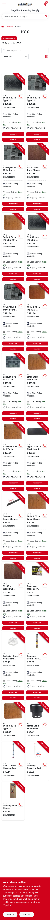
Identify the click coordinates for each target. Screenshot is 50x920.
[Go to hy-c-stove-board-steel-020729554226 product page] (13, 721)
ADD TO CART (13, 134)
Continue (10, 914)
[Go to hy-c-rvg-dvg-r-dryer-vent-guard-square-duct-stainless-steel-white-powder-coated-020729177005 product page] (13, 666)
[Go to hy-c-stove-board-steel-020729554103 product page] (37, 317)
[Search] (46, 16)
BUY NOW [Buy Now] (13, 139)
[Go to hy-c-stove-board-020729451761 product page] (13, 596)
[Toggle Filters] (46, 56)
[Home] (2, 26)
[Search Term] (25, 16)
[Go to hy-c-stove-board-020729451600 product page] (37, 387)
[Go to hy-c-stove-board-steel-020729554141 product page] (13, 247)
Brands (10, 26)
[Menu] (4, 4)
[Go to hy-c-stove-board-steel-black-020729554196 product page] (13, 108)
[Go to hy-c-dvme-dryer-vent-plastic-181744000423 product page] (37, 596)
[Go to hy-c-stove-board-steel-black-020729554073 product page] (37, 247)
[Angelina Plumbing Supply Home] (25, 4)
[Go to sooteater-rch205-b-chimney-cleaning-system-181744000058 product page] (13, 526)
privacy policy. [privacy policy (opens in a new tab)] (9, 899)
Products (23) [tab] (9, 38)
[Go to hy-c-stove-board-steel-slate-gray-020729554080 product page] (13, 317)
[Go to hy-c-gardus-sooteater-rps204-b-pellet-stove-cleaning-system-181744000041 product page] (37, 666)
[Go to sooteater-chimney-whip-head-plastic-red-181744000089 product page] (13, 801)
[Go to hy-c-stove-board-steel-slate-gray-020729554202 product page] (37, 108)
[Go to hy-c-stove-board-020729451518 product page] (37, 526)
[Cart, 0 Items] (44, 4)
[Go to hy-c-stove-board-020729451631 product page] (13, 457)
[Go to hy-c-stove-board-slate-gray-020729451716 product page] (13, 387)
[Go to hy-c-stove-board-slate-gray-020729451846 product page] (13, 178)
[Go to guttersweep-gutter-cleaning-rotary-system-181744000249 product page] (13, 761)
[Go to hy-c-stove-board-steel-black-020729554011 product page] (37, 457)
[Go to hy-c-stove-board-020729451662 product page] (37, 178)
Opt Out (26, 914)
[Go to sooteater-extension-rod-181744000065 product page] (37, 761)
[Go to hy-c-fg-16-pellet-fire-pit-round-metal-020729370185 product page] (37, 721)
